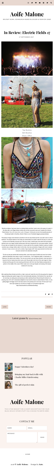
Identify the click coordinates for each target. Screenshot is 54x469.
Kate (41, 464)
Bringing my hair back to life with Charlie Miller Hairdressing (29, 375)
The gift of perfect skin (24, 385)
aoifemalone (35, 318)
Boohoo (29, 130)
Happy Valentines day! (24, 366)
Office (29, 136)
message (21, 437)
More (49, 307)
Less (4, 307)
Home (27, 454)
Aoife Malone (27, 14)
